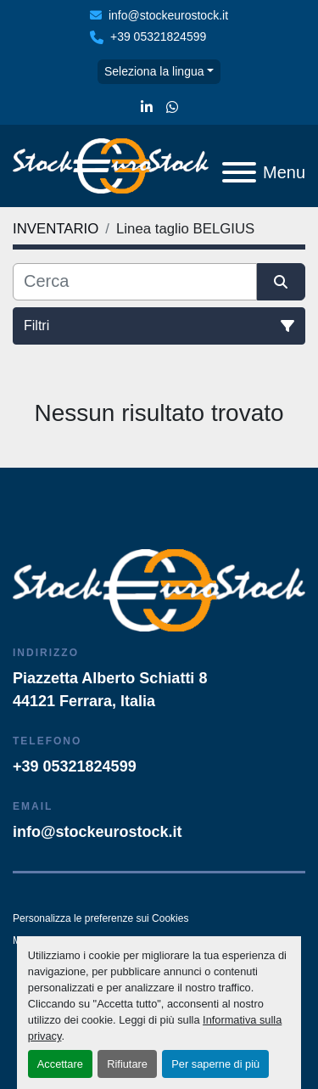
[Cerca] (135, 281)
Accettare (60, 1064)
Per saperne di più (215, 1064)
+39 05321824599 (158, 36)
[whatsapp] (172, 108)
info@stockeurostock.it (168, 15)
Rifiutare (127, 1064)
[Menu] (239, 172)
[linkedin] (147, 108)
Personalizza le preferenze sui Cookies (100, 918)
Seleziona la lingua (154, 71)
